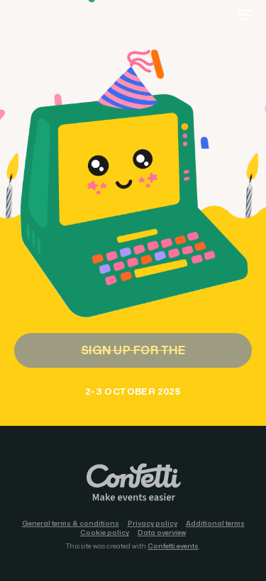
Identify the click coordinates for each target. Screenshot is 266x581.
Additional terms (215, 523)
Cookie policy (104, 532)
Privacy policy (152, 523)
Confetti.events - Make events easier (133, 483)
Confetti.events (173, 546)
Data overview (162, 532)
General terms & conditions (70, 523)
